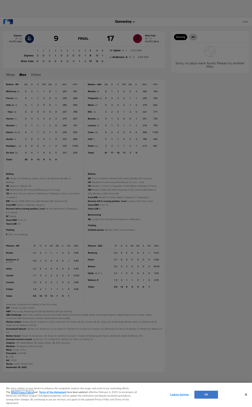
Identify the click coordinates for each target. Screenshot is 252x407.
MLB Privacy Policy (22, 392)
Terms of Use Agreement (52, 392)
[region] (126, 395)
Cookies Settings (179, 394)
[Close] (246, 395)
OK (206, 394)
